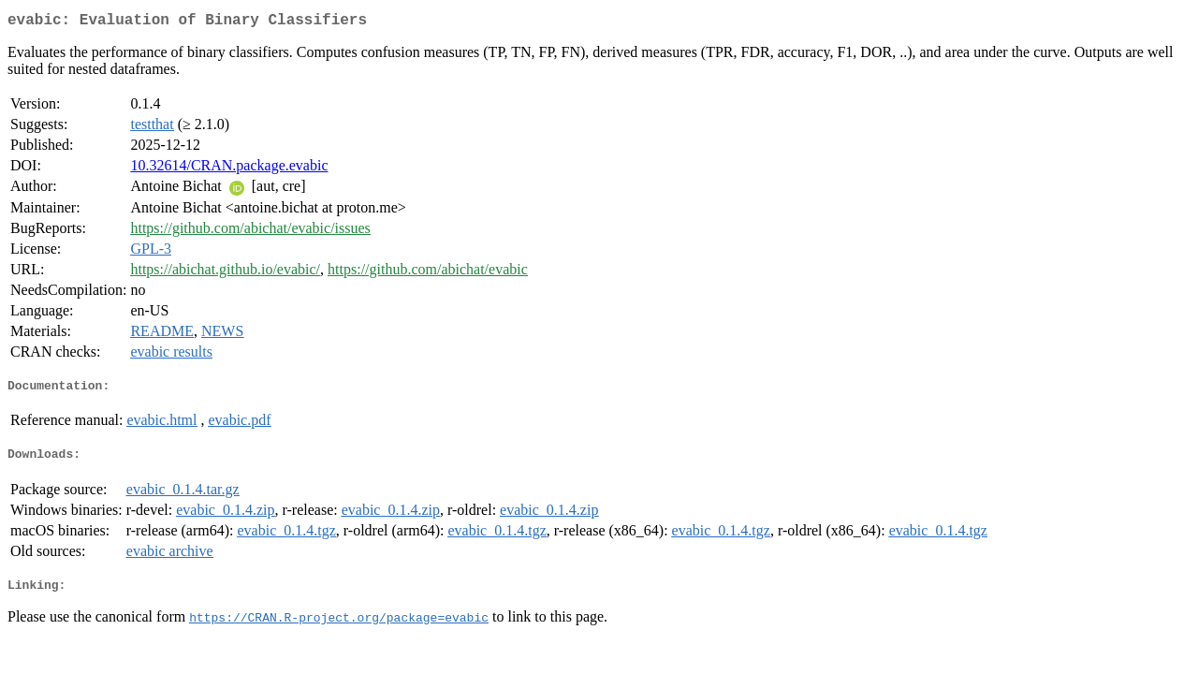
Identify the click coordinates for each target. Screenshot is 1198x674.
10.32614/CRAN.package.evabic (229, 169)
